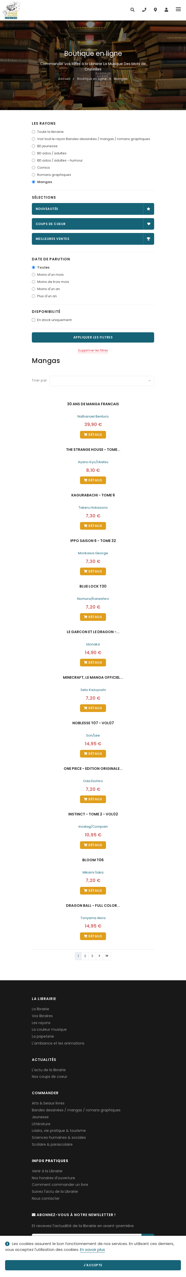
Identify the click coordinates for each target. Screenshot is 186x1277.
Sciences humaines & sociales (59, 1137)
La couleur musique (49, 1029)
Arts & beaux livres (48, 1103)
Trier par (39, 380)
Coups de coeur (93, 224)
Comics (43, 167)
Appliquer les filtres (93, 337)
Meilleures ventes (93, 239)
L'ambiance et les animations (58, 1043)
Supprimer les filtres (93, 350)
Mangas (44, 181)
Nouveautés (93, 209)
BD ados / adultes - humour (60, 160)
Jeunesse (40, 1117)
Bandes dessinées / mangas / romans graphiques (76, 1110)
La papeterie (43, 1036)
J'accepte (93, 1265)
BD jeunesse (47, 146)
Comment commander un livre (60, 1184)
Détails (93, 434)
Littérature (41, 1123)
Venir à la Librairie (47, 1171)
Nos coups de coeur (49, 1076)
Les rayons (41, 1022)
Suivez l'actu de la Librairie (55, 1191)
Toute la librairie (50, 131)
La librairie (40, 1009)
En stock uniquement (54, 319)
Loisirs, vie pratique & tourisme (59, 1130)
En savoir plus (92, 1249)
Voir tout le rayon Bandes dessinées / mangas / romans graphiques (93, 138)
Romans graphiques (54, 174)
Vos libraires (42, 1015)
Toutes (43, 267)
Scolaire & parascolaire (52, 1144)
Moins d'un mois (50, 274)
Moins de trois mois (53, 281)
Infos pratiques (50, 1160)
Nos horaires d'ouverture (53, 1177)
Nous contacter (46, 1198)
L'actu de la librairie (49, 1069)
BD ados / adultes (52, 153)
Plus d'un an (47, 296)
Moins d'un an (48, 288)
